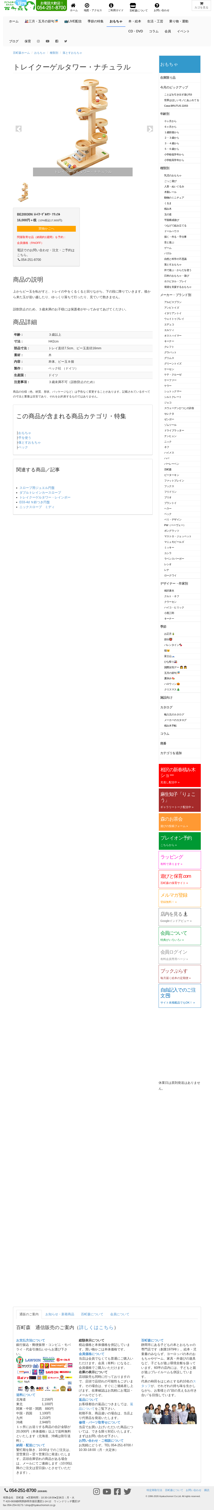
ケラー (168, 385)
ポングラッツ (171, 530)
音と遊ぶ (169, 242)
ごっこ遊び (170, 181)
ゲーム (168, 247)
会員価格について (91, 1354)
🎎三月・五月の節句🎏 (41, 21)
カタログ (166, 707)
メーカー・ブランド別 (175, 295)
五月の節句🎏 (172, 672)
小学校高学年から (174, 160)
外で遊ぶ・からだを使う (178, 270)
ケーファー (170, 380)
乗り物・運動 (178, 21)
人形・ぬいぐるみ (174, 186)
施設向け (166, 697)
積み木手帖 (170, 725)
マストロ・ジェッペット (178, 536)
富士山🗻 (169, 656)
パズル (168, 253)
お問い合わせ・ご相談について (101, 1440)
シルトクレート (173, 396)
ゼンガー (169, 419)
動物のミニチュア (174, 197)
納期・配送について (30, 1445)
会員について (119, 1314)
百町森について (92, 1314)
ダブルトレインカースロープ (40, 492)
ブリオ (168, 497)
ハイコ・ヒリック (174, 607)
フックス (169, 486)
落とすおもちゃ (72, 52)
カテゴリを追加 (171, 753)
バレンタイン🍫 (173, 644)
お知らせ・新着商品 (59, 1314)
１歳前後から (171, 132)
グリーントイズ (173, 363)
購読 (206, 1490)
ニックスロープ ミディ (37, 507)
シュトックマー (173, 391)
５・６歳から (171, 148)
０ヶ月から (170, 121)
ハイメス (169, 452)
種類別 (54, 52)
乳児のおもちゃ (173, 175)
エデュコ (169, 324)
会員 (168, 31)
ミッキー (169, 547)
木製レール (170, 192)
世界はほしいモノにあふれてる (181, 100)
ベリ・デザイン (173, 519)
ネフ (166, 447)
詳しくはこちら (96, 1327)
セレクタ (169, 413)
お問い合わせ (193, 1490)
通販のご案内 (29, 1314)
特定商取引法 (154, 1490)
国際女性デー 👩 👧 (175, 667)
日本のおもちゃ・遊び (176, 275)
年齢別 (165, 113)
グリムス (169, 357)
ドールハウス (171, 231)
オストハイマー (173, 335)
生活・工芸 (155, 21)
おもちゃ (116, 21)
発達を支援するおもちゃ (178, 286)
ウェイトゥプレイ (174, 318)
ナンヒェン (170, 436)
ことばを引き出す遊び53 (178, 94)
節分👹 (168, 639)
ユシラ (168, 553)
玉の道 (168, 214)
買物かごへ (46, 228)
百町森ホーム (21, 52)
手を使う (24, 437)
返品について (88, 1399)
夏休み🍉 (169, 678)
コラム (154, 31)
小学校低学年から (174, 154)
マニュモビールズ (174, 541)
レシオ (168, 564)
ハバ (166, 458)
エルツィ (169, 330)
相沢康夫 (169, 590)
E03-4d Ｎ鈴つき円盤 (34, 502)
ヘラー (168, 508)
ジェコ (168, 402)
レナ (166, 569)
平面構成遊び (171, 219)
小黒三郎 (169, 613)
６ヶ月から (170, 126)
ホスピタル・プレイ (175, 281)
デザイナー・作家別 (174, 583)
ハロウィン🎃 (172, 683)
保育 (28, 41)
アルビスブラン (173, 302)
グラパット (170, 352)
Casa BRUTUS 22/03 (176, 105)
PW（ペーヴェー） (175, 525)
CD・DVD (135, 31)
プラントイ (170, 502)
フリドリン (170, 491)
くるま (168, 203)
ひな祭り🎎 (170, 661)
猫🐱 (167, 650)
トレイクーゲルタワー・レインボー (45, 497)
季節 (163, 626)
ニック (168, 441)
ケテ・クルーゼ (173, 374)
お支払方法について (30, 1340)
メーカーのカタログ (175, 720)
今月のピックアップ (174, 87)
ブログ (14, 41)
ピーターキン (171, 475)
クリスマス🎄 (172, 689)
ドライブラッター (174, 430)
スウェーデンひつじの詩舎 (179, 408)
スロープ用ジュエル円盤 (37, 487)
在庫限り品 (168, 77)
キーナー (169, 341)
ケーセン (169, 369)
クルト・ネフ (171, 596)
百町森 (168, 469)
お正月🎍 (169, 633)
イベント (183, 31)
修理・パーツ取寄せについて (99, 1422)
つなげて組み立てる (175, 225)
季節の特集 (96, 21)
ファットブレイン (174, 480)
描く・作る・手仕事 (175, 236)
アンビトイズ (171, 307)
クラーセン (170, 601)
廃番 (163, 743)
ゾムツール (170, 424)
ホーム (14, 21)
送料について (25, 1395)
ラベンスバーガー (174, 558)
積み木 (168, 208)
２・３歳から (171, 137)
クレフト (169, 346)
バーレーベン (171, 463)
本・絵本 (134, 21)
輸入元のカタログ (174, 714)
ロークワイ (170, 575)
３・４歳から (171, 143)
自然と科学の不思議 (175, 258)
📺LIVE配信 (73, 21)
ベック (23, 447)
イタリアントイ (173, 313)
